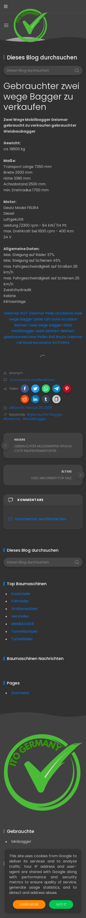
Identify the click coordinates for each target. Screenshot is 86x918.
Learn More (29, 904)
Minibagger (21, 841)
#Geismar (11, 419)
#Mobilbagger (34, 419)
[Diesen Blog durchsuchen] (43, 70)
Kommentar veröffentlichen (32, 380)
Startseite (20, 692)
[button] (25, 388)
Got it (61, 904)
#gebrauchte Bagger (44, 414)
